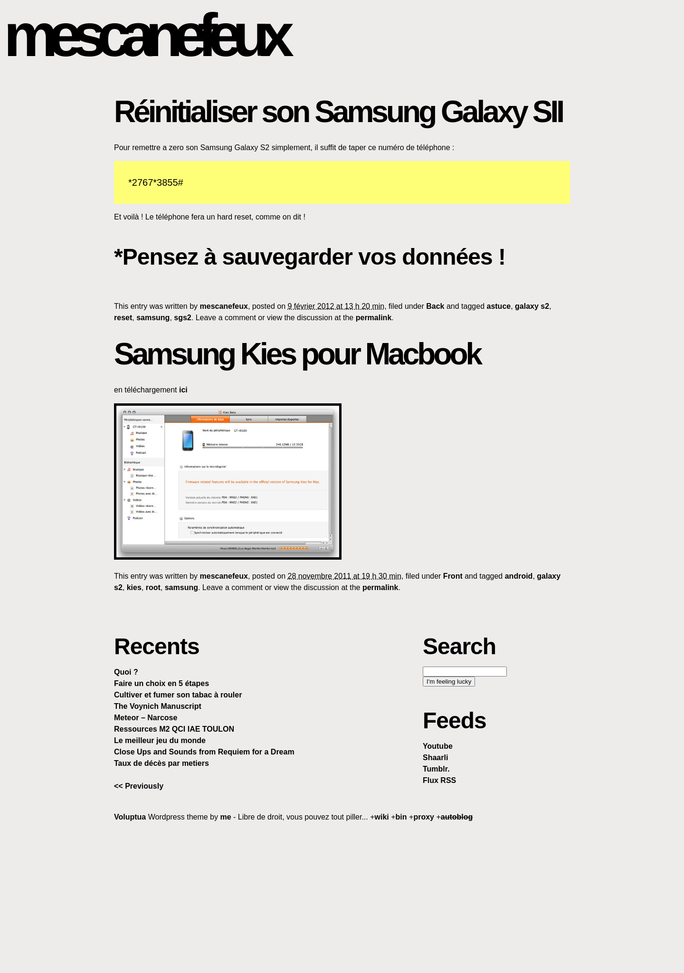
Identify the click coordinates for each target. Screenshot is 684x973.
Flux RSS (439, 780)
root (153, 587)
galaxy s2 (532, 306)
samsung (153, 318)
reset (123, 318)
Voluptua (130, 817)
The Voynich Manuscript (157, 706)
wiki (382, 817)
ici (183, 390)
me (225, 817)
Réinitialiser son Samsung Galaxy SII (338, 112)
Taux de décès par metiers (161, 763)
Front (453, 576)
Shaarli (435, 758)
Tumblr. (436, 769)
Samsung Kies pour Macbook (297, 354)
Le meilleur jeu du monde (160, 740)
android (519, 576)
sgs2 (182, 318)
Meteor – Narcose (145, 718)
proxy (423, 817)
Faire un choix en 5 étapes (161, 683)
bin (401, 817)
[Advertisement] (342, 896)
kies (134, 587)
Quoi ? (126, 672)
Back (435, 306)
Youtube (438, 746)
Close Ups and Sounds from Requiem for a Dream (204, 752)
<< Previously (138, 786)
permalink (374, 318)
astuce (498, 306)
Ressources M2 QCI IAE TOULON (174, 729)
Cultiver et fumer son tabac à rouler (178, 695)
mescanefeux (144, 35)
